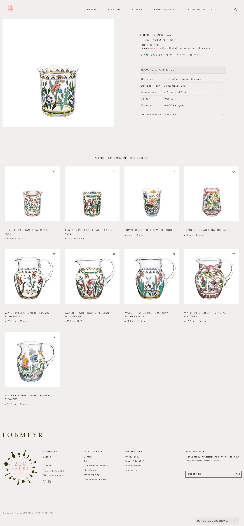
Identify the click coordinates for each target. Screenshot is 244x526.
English (47, 457)
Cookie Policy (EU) (134, 461)
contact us (154, 48)
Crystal (91, 9)
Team (86, 461)
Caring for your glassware (158, 114)
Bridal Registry (165, 9)
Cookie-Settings (133, 466)
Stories (137, 9)
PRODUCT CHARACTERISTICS (157, 70)
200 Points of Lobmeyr (96, 466)
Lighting (114, 9)
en (212, 9)
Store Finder (197, 9)
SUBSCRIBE (213, 474)
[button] (61, 73)
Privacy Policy (131, 457)
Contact (88, 457)
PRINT (196, 55)
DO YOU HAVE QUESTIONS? (212, 521)
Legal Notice (130, 470)
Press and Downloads (95, 479)
